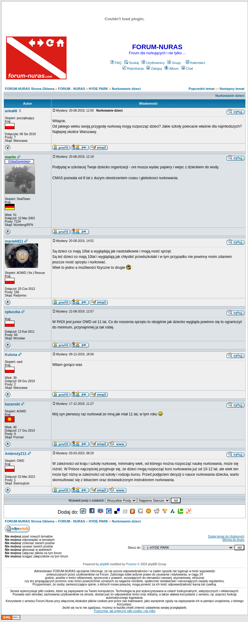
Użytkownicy (153, 63)
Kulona (11, 355)
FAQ (116, 63)
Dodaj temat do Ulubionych (226, 536)
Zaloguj (154, 68)
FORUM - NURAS (71, 88)
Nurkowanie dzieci (126, 88)
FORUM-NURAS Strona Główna (29, 88)
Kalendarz (195, 63)
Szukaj (131, 63)
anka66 (11, 111)
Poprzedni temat (202, 88)
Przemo (131, 564)
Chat (187, 68)
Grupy (174, 63)
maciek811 (14, 241)
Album (171, 68)
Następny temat (232, 88)
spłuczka (12, 312)
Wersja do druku (233, 539)
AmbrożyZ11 (16, 454)
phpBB (104, 564)
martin (10, 157)
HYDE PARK (98, 88)
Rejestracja (133, 68)
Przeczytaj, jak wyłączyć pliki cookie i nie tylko (124, 611)
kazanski (12, 404)
